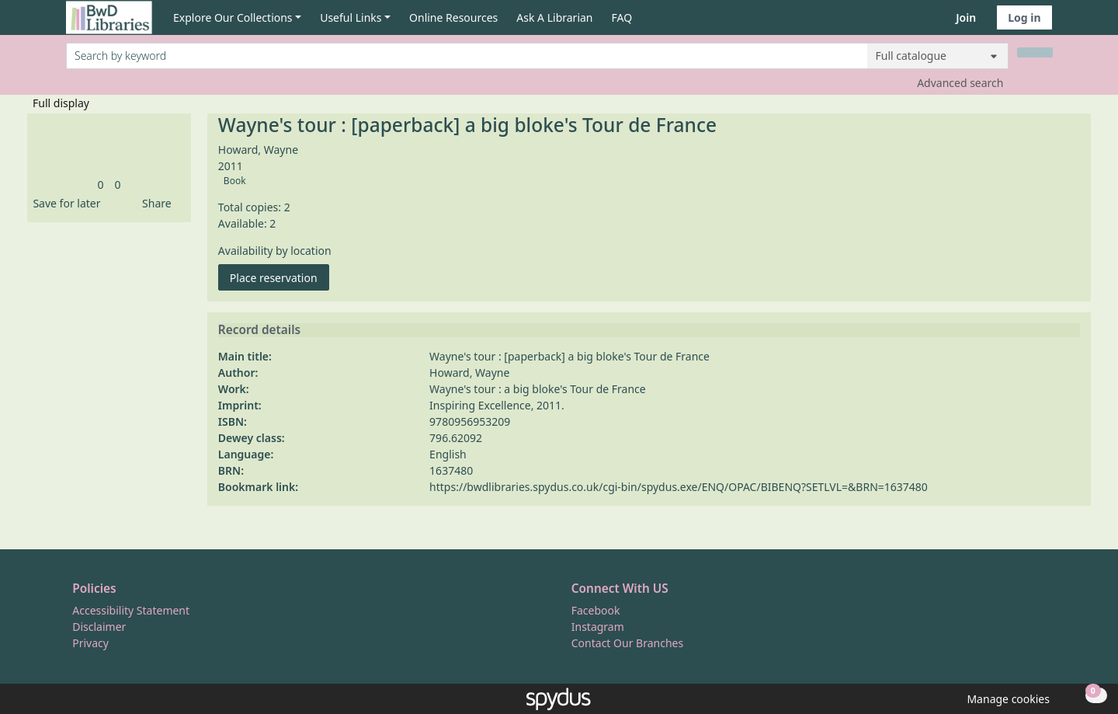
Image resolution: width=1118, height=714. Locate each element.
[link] (100, 184)
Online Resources (453, 17)
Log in (1024, 17)
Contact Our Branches (627, 643)
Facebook (595, 610)
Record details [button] (259, 330)
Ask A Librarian (554, 17)
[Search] (1035, 52)
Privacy (90, 643)
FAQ (622, 17)
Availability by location (275, 250)
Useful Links (350, 17)
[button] (63, 203)
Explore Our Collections (233, 17)
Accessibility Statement (130, 610)
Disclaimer (99, 626)
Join (966, 17)
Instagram (597, 626)
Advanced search (960, 82)
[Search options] (938, 56)
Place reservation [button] (279, 277)
